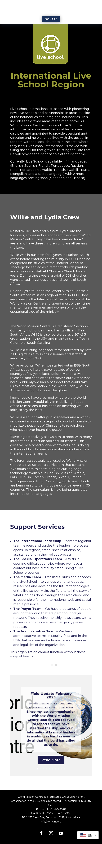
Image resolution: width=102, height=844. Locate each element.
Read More (51, 760)
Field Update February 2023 (51, 695)
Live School (50, 707)
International (36, 707)
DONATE (51, 19)
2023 (69, 703)
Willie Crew (38, 703)
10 (64, 769)
